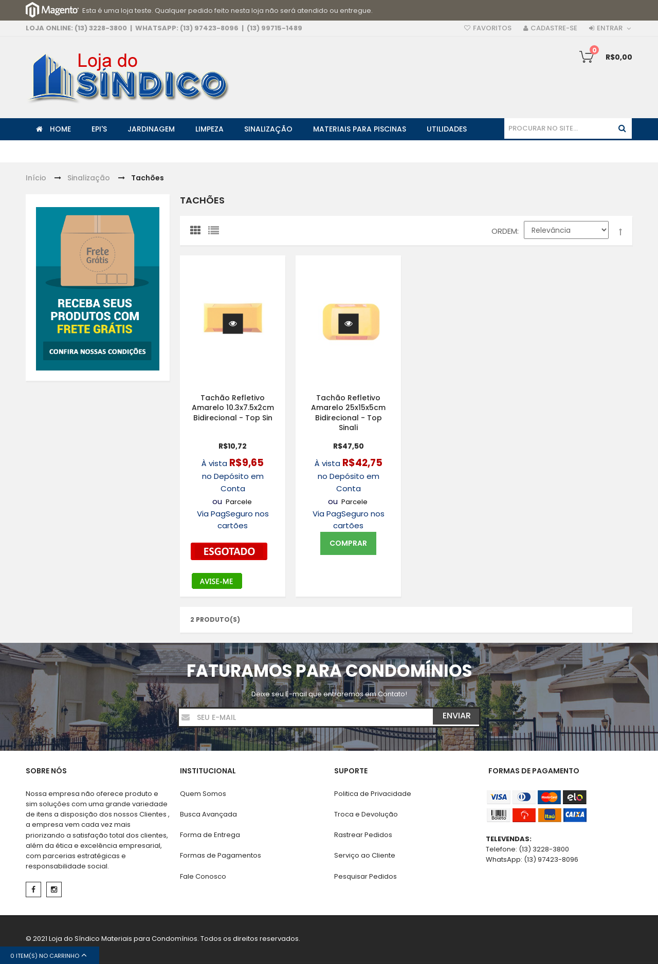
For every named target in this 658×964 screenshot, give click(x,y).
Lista (216, 232)
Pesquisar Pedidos (365, 876)
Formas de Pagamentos (220, 855)
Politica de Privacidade (372, 794)
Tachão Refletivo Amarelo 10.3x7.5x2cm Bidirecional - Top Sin (233, 407)
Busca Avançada (208, 814)
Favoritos (492, 28)
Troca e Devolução (366, 814)
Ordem (504, 231)
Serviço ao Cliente (364, 855)
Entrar (610, 28)
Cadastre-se (554, 28)
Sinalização (88, 178)
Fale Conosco (203, 876)
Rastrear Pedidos (363, 835)
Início (36, 178)
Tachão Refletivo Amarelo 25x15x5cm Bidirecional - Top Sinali (348, 412)
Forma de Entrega (210, 835)
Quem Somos (203, 794)
